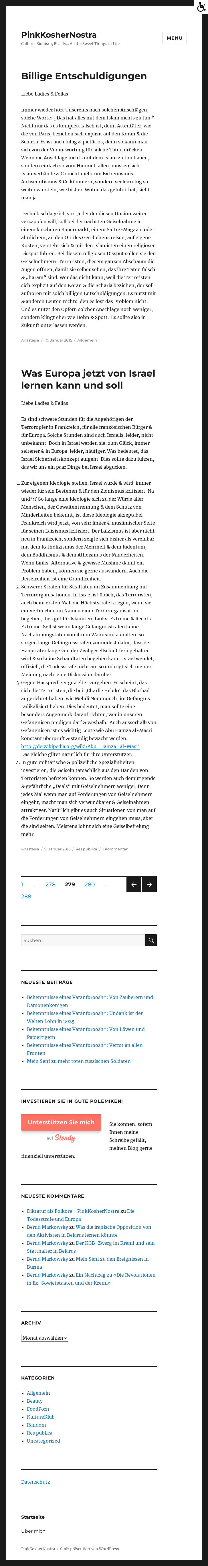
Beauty (35, 1401)
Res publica (86, 849)
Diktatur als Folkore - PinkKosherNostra (73, 1211)
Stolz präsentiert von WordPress (89, 1549)
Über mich (33, 1531)
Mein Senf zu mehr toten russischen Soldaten (79, 1061)
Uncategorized (43, 1441)
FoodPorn (38, 1409)
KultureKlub (41, 1417)
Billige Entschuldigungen (84, 76)
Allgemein (87, 340)
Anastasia (30, 340)
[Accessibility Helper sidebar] (201, 7)
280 (91, 884)
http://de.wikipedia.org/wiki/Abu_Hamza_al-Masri (80, 746)
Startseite (33, 1517)
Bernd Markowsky (47, 1227)
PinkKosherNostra (59, 35)
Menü (175, 38)
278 (52, 884)
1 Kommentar (115, 849)
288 (28, 896)
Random (36, 1425)
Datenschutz (35, 1482)
